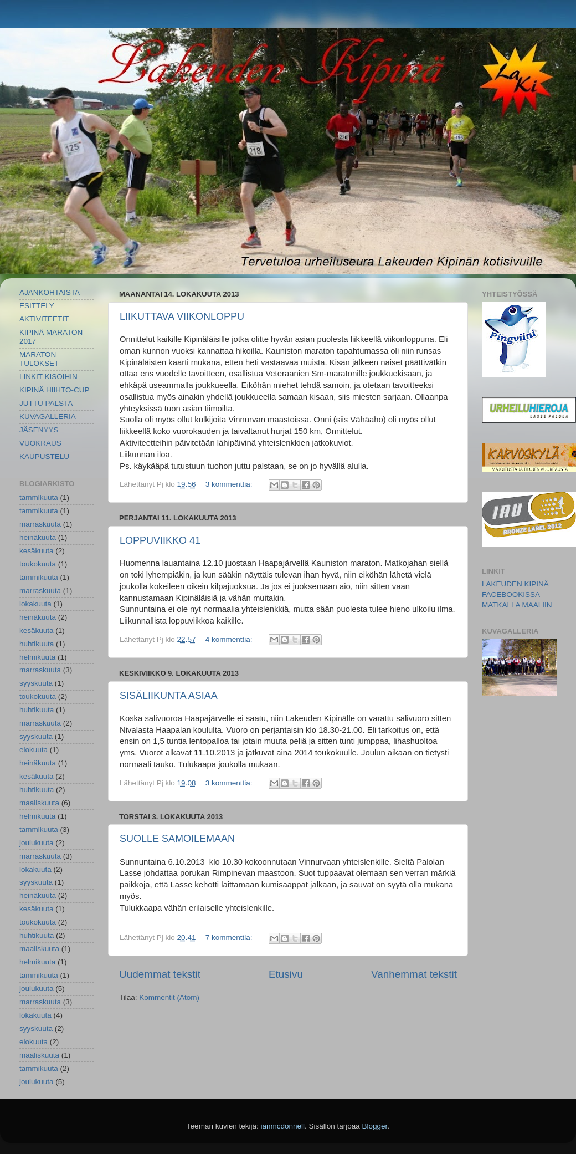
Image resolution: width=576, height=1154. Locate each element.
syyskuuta (36, 683)
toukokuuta (37, 564)
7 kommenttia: (230, 937)
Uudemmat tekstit (159, 974)
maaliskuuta (39, 803)
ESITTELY (36, 306)
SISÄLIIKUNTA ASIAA (169, 695)
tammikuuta (38, 497)
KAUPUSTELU (44, 456)
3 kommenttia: (230, 484)
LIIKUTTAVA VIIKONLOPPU (182, 316)
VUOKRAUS (40, 443)
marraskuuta (40, 524)
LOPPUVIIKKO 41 (160, 540)
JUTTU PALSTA (46, 403)
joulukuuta (36, 843)
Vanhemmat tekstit (414, 974)
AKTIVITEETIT (44, 319)
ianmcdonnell (282, 1126)
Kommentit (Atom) (169, 997)
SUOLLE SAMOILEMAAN (177, 838)
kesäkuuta (36, 551)
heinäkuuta (37, 537)
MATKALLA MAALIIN (517, 605)
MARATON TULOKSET (39, 358)
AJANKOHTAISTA (49, 292)
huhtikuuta (36, 644)
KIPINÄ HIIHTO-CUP (54, 390)
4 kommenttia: (230, 639)
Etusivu (286, 974)
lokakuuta (35, 604)
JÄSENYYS (39, 430)
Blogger (375, 1126)
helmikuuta (37, 657)
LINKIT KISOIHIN (48, 376)
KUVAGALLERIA (47, 416)
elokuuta (33, 749)
